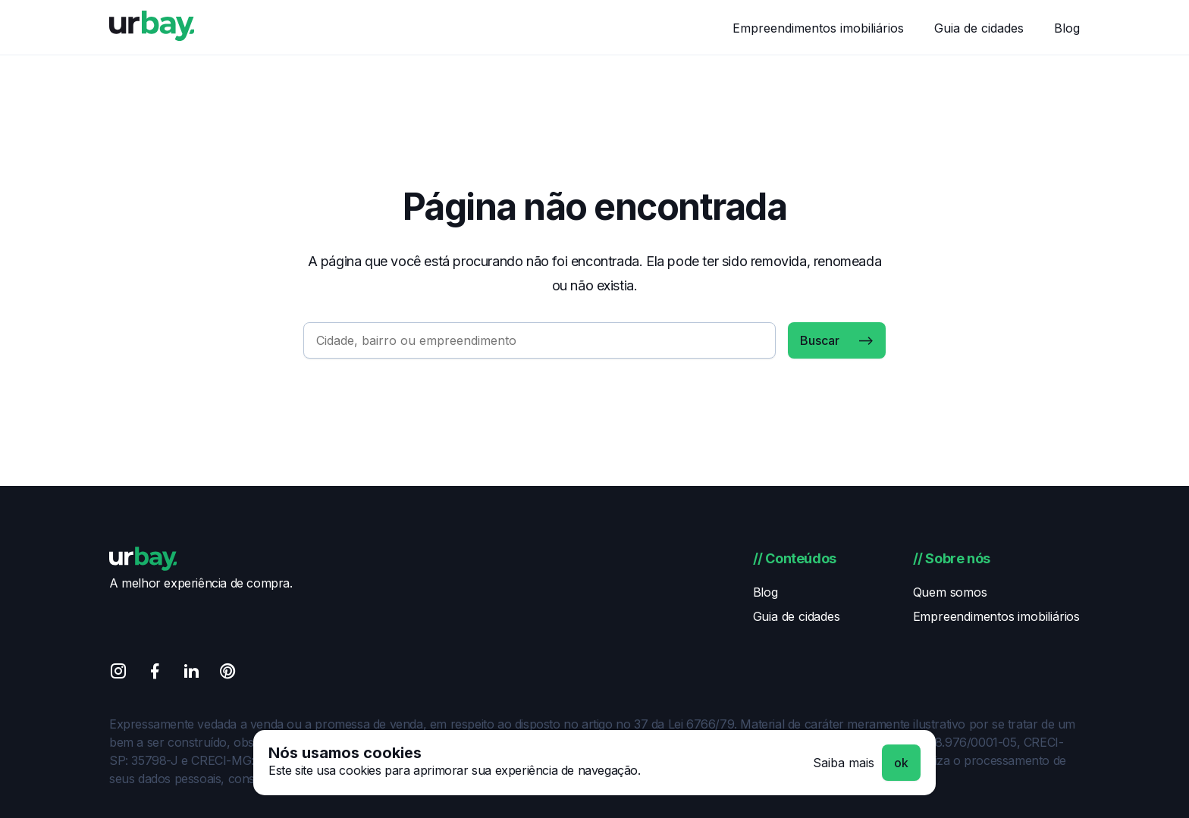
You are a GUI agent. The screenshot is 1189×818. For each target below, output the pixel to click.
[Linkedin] (191, 674)
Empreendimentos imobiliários (818, 28)
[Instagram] (118, 674)
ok (901, 762)
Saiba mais (843, 762)
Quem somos (950, 592)
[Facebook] (155, 674)
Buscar (819, 340)
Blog (1067, 28)
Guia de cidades (979, 28)
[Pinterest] (227, 674)
